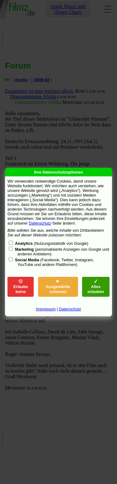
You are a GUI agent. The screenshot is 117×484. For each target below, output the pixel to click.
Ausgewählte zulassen (58, 286)
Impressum (46, 309)
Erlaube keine (20, 286)
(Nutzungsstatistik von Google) (51, 243)
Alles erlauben (95, 286)
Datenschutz (40, 223)
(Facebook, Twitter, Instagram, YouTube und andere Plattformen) (54, 262)
